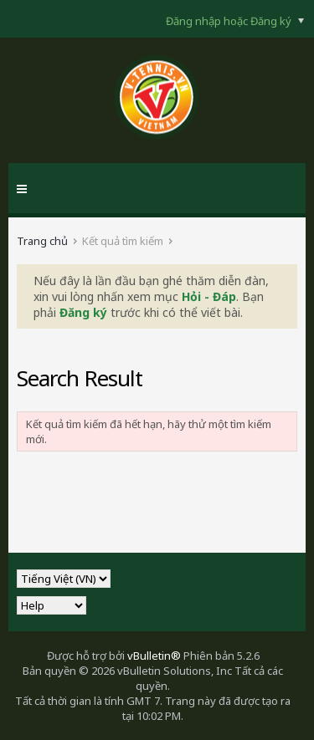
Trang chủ (42, 240)
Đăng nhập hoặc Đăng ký (235, 20)
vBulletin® (154, 655)
